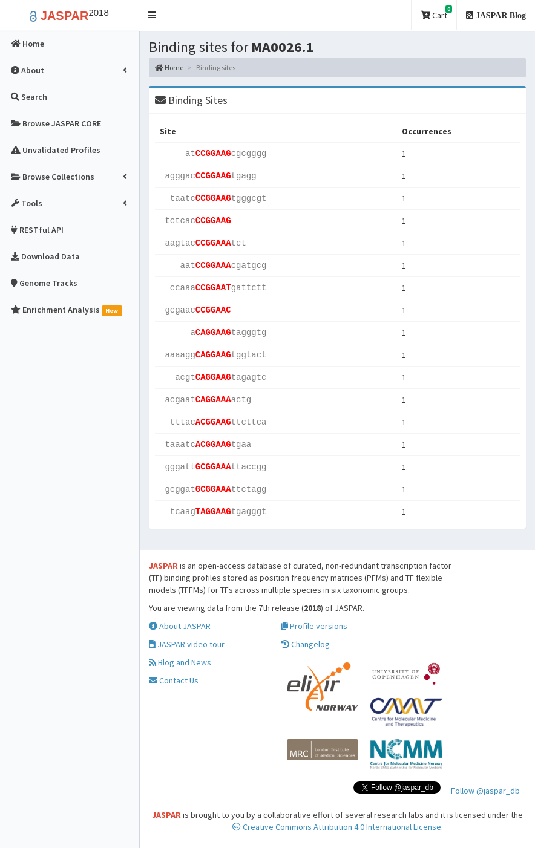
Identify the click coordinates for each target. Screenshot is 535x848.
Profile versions (314, 626)
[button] (152, 15)
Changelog (305, 644)
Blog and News (180, 662)
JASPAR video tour (187, 644)
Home (169, 67)
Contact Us (174, 680)
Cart (436, 13)
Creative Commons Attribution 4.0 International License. (337, 826)
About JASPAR (180, 626)
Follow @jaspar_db (485, 790)
